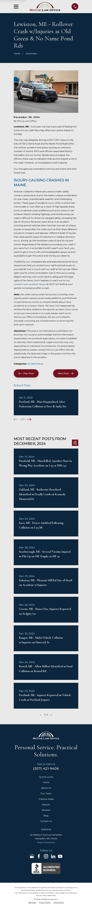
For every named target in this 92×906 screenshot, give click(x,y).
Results (46, 804)
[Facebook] (39, 856)
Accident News (35, 364)
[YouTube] (60, 856)
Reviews (46, 810)
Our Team (46, 793)
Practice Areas (46, 799)
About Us (46, 788)
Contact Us (46, 821)
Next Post (65, 373)
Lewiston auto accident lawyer (30, 284)
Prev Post (26, 373)
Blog (46, 815)
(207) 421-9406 (46, 768)
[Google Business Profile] (32, 856)
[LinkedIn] (53, 856)
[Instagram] (46, 856)
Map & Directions (46, 842)
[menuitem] (32, 902)
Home (46, 782)
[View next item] (29, 419)
